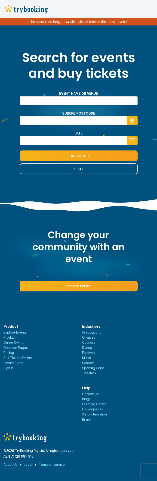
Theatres (89, 373)
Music (86, 358)
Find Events (78, 156)
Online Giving (13, 342)
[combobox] (79, 120)
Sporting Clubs (93, 368)
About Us (10, 464)
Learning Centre (94, 404)
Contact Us (90, 394)
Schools (88, 363)
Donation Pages (15, 348)
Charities (88, 337)
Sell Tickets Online (17, 358)
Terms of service (52, 464)
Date (78, 133)
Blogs (86, 399)
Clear (79, 169)
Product (9, 337)
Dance (87, 348)
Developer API (93, 409)
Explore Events (14, 332)
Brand (86, 419)
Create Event (79, 286)
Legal (28, 464)
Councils (88, 342)
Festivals (88, 353)
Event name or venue (78, 93)
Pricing (8, 353)
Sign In (8, 368)
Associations (91, 332)
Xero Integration (94, 414)
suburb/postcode (78, 113)
